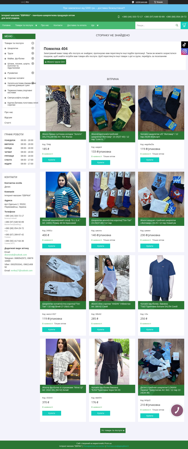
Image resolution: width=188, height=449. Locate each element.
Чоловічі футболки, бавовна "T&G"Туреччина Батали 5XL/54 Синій (158, 305)
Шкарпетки (13, 48)
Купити (51, 160)
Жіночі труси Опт (56, 61)
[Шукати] (177, 25)
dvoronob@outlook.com (16, 255)
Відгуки (8, 117)
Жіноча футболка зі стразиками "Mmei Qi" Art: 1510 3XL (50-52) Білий (62, 388)
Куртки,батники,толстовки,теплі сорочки (21, 104)
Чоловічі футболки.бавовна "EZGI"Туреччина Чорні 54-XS (105, 388)
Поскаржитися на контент (94, 446)
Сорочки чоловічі (16, 78)
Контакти (58, 25)
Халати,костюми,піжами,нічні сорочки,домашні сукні (21, 84)
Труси (10, 53)
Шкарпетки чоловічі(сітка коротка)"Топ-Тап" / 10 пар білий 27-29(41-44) (61, 305)
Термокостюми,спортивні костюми (20, 91)
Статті (8, 122)
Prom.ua (108, 443)
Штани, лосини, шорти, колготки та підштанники (19, 65)
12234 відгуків (141, 2)
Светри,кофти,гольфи (18, 97)
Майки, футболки (16, 58)
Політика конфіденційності (117, 446)
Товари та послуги (24, 25)
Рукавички (13, 73)
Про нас (45, 25)
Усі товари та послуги (111, 430)
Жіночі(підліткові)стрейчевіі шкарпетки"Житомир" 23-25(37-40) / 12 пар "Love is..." (110, 137)
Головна (6, 25)
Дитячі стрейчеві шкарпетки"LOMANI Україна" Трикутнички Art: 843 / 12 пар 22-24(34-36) (160, 390)
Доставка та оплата (76, 25)
